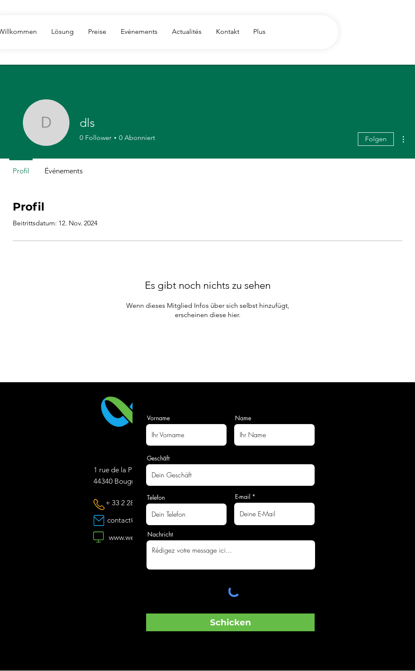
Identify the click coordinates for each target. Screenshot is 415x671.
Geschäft (158, 458)
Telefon (156, 498)
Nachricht (160, 534)
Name (243, 418)
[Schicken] (230, 622)
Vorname (158, 418)
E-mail (242, 497)
